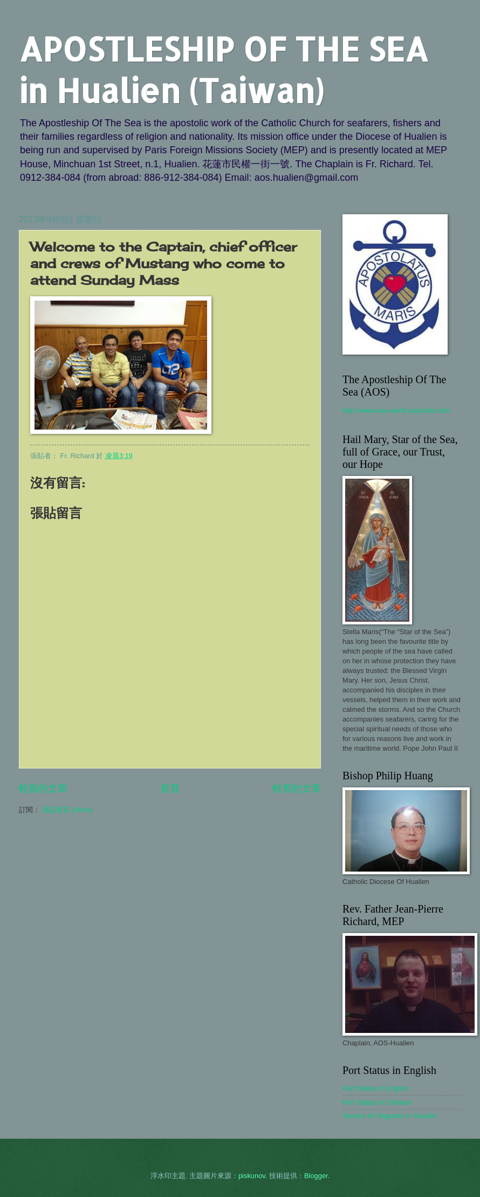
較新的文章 (43, 788)
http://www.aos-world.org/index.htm (396, 410)
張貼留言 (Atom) (67, 810)
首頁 (170, 788)
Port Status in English (375, 1088)
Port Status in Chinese (377, 1102)
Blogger (316, 1176)
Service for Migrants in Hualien (389, 1116)
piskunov (251, 1176)
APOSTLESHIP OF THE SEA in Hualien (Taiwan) (223, 69)
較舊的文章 (296, 788)
